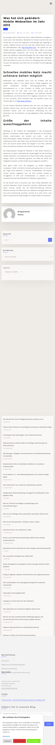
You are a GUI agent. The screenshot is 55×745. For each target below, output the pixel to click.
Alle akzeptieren (34, 741)
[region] (21, 729)
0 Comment (34, 70)
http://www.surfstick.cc (10, 125)
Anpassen (7, 741)
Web (5, 67)
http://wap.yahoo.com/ (10, 83)
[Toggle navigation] (51, 4)
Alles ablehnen (19, 741)
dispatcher (9, 70)
